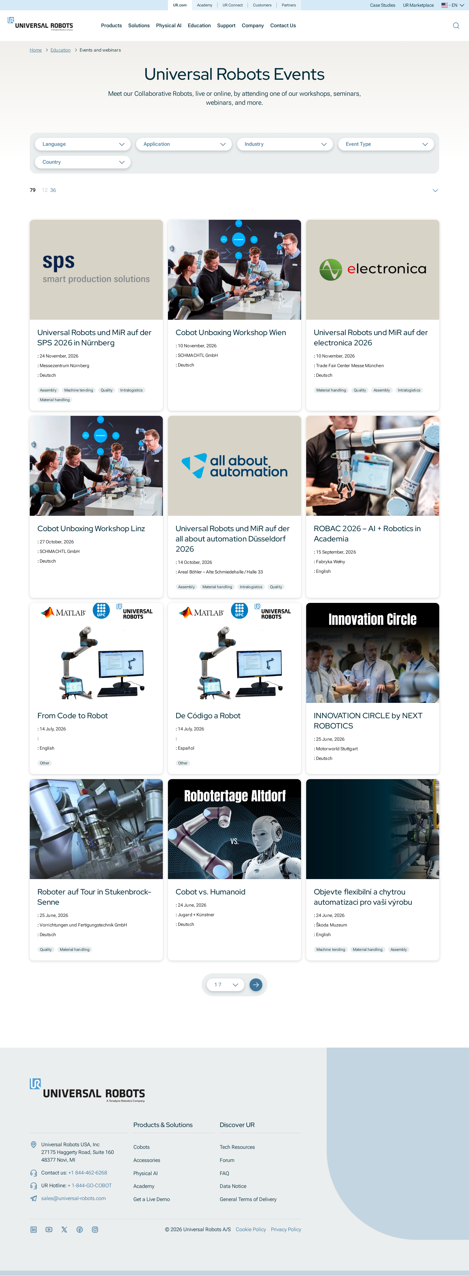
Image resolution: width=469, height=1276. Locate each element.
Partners (289, 5)
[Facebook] (79, 1230)
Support (226, 25)
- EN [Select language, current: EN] (453, 5)
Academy (204, 5)
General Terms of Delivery (252, 1200)
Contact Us (283, 25)
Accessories (150, 1160)
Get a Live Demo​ (155, 1200)
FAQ (228, 1173)
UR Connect (233, 5)
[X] (64, 1230)
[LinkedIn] (33, 1230)
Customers (262, 5)
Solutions (139, 25)
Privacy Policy (286, 1230)
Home (36, 50)
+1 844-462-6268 (87, 1173)
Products (111, 25)
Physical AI (168, 25)
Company (253, 25)
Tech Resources (241, 1147)
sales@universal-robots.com (73, 1198)
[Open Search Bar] (456, 25)
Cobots (145, 1147)
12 (45, 190)
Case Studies (382, 5)
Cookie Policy (251, 1230)
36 (53, 190)
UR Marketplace (418, 5)
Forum (231, 1160)
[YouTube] (49, 1230)
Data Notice (237, 1186)
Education (199, 25)
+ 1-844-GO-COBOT (90, 1185)
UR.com (180, 5)
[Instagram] (95, 1230)
